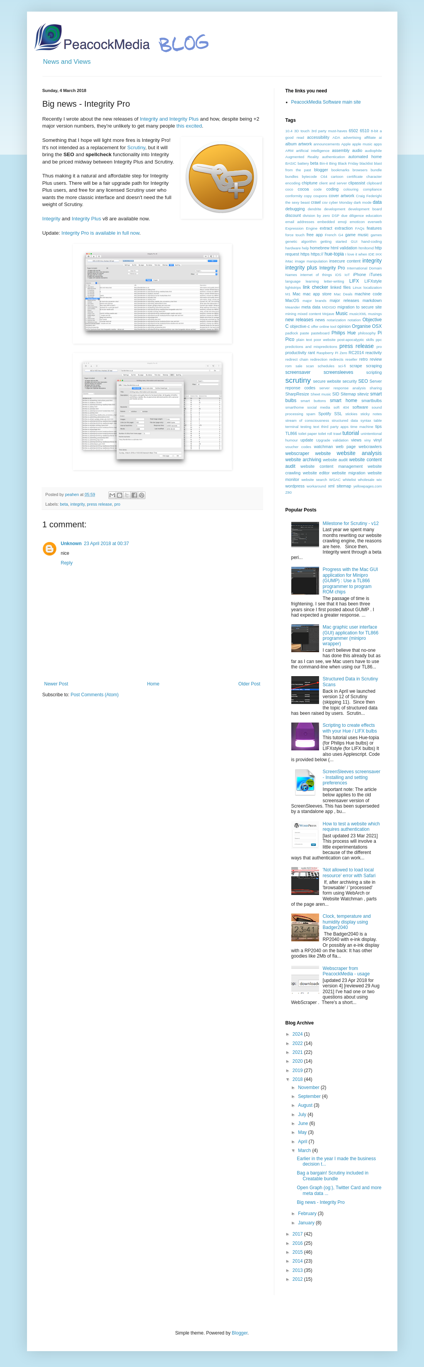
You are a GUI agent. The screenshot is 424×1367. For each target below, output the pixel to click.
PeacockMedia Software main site (326, 102)
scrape (356, 365)
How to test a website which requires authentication (351, 826)
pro (117, 504)
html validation (344, 247)
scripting (374, 372)
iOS (338, 275)
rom (288, 366)
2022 (298, 1043)
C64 (324, 176)
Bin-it (323, 163)
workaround (316, 486)
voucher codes (298, 447)
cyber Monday (341, 202)
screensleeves (338, 372)
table (378, 420)
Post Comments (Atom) (95, 694)
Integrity (51, 219)
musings (375, 314)
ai (380, 137)
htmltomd (365, 248)
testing (306, 426)
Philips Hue (343, 333)
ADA (336, 137)
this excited (189, 126)
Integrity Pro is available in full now (100, 233)
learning (312, 281)
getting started (334, 241)
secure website (327, 381)
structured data (345, 420)
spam (310, 414)
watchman (323, 446)
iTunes (376, 274)
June (303, 1123)
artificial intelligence (312, 150)
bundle (376, 170)
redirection (319, 359)
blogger (321, 169)
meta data (310, 307)
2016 (298, 1243)
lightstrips (293, 287)
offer (314, 326)
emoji (342, 222)
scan (310, 366)
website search (314, 479)
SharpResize (297, 394)
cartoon (337, 176)
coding (332, 189)
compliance (372, 189)
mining (290, 314)
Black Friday (348, 163)
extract (326, 228)
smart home (343, 400)
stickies (351, 414)
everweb (375, 222)
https (305, 254)
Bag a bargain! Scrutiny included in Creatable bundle (332, 1175)
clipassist (356, 183)
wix (379, 479)
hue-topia (334, 254)
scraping (374, 365)
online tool (327, 326)
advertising (352, 137)
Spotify (324, 413)
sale (299, 366)
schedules (326, 366)
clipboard (374, 183)
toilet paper (308, 433)
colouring (350, 189)
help (305, 248)
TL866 (291, 433)
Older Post (249, 684)
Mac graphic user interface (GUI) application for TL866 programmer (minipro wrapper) (350, 635)
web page (346, 446)
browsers (360, 170)
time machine (361, 426)
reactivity (373, 352)
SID (335, 394)
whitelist (349, 479)
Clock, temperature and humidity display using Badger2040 (347, 922)
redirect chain (297, 359)
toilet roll (325, 433)
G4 (340, 235)
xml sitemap (339, 486)
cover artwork (341, 195)
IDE (371, 254)
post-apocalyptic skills (356, 339)
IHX (379, 254)
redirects (336, 359)
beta (64, 504)
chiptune (310, 183)
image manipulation (311, 261)
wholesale (366, 479)
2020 (298, 1061)
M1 (288, 294)
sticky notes (371, 414)
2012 (298, 1279)
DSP (336, 215)
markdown (372, 300)
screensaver (298, 372)
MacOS (292, 300)
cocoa (303, 189)
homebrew (319, 247)
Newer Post (56, 684)
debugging (295, 208)
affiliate (370, 137)
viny (367, 440)
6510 (364, 130)
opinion (344, 326)
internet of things (316, 275)
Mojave (328, 314)
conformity (293, 196)
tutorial (350, 433)
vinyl (377, 440)
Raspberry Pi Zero (331, 353)
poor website (324, 339)
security (350, 381)
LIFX (354, 281)
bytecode (309, 176)
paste (304, 333)
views (356, 440)
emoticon (357, 222)
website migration (348, 472)
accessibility (318, 137)
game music (357, 234)
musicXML (358, 314)
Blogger (240, 1333)
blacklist (366, 163)
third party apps (334, 426)
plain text (304, 339)
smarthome (294, 407)
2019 (298, 1070)
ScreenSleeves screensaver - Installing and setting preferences (351, 777)
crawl (316, 202)
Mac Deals (343, 294)
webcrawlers (370, 446)
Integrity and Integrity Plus (169, 119)
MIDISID (329, 307)
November (309, 1087)
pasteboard (320, 333)
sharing (376, 388)
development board (365, 209)
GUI (354, 241)
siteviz (363, 394)
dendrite (314, 209)
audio (357, 150)
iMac (289, 261)
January (307, 1223)
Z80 (288, 492)
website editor (316, 472)
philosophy (367, 333)
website (323, 453)
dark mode (363, 202)
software (360, 407)
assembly (341, 150)
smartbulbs (371, 400)
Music (342, 313)
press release (99, 504)
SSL (338, 413)
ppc (379, 339)
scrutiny (298, 380)
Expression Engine (301, 228)
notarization (336, 320)
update (307, 440)
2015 (298, 1252)
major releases (344, 300)
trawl (337, 433)
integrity (77, 504)
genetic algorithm (301, 241)
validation (341, 440)
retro (363, 359)
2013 (298, 1270)
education (374, 215)
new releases (299, 319)
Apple (346, 144)
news (320, 319)
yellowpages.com (367, 486)
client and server (333, 183)
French (330, 235)
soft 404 (341, 407)
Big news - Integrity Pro (321, 1202)
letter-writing (334, 281)
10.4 (289, 131)
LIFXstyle (373, 281)
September (310, 1096)
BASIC (291, 163)
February (308, 1213)
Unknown (71, 543)
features (374, 228)
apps (378, 144)
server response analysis (342, 388)
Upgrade (323, 440)
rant (311, 352)
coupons (320, 196)
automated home (365, 156)
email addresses (299, 222)
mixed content (309, 314)
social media (318, 407)
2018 (298, 1079)
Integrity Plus (87, 219)
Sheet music (321, 394)
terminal (292, 426)
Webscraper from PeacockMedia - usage (346, 971)
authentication (333, 157)
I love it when (356, 254)
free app (314, 234)
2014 (298, 1261)
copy (308, 196)
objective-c (300, 326)
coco (289, 189)
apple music (362, 144)
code (318, 189)
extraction (343, 228)
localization (372, 287)
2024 (298, 1034)
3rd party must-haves (329, 131)
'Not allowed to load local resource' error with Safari (349, 872)
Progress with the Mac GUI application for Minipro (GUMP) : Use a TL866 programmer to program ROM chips (350, 581)
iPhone (359, 274)
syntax (365, 420)
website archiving (303, 459)
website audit (335, 459)
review (376, 359)
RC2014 (356, 352)
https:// (317, 254)
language (293, 281)
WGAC (335, 479)
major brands (314, 300)
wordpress (295, 486)
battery (303, 163)
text (316, 426)
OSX (377, 326)
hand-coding (371, 241)
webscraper (297, 453)
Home (153, 684)
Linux (357, 287)
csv (325, 202)
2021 (298, 1052)
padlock (291, 333)
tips (378, 426)
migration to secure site (360, 307)
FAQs (360, 228)
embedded (325, 222)
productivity (296, 352)
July (302, 1114)
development (334, 209)
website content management (332, 466)
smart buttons (313, 401)
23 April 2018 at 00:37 (106, 543)
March (305, 1150)
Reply (67, 563)
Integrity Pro (332, 268)
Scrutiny (136, 147)
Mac (297, 293)
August (306, 1105)
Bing (332, 163)
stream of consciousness (307, 420)
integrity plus (301, 267)
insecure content (344, 261)
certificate (355, 176)
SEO (363, 381)
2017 (298, 1234)
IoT (347, 275)
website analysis (359, 453)
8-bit (374, 131)
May (303, 1132)
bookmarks (340, 170)
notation (354, 320)
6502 (353, 130)
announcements (326, 144)
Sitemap (348, 394)
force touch (295, 235)
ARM (289, 150)
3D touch (301, 131)
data (377, 202)
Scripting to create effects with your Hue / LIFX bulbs (350, 728)
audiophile (373, 150)
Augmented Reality (302, 157)
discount (293, 215)
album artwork (298, 143)
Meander (292, 307)
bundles (292, 176)
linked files (340, 287)
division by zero (316, 215)
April (303, 1141)
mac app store (317, 293)
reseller (351, 359)
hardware (293, 248)
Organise (361, 326)
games (376, 235)
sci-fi (342, 366)
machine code (368, 293)
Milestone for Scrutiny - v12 (350, 523)
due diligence (352, 215)
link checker (315, 287)
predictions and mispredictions (311, 346)
